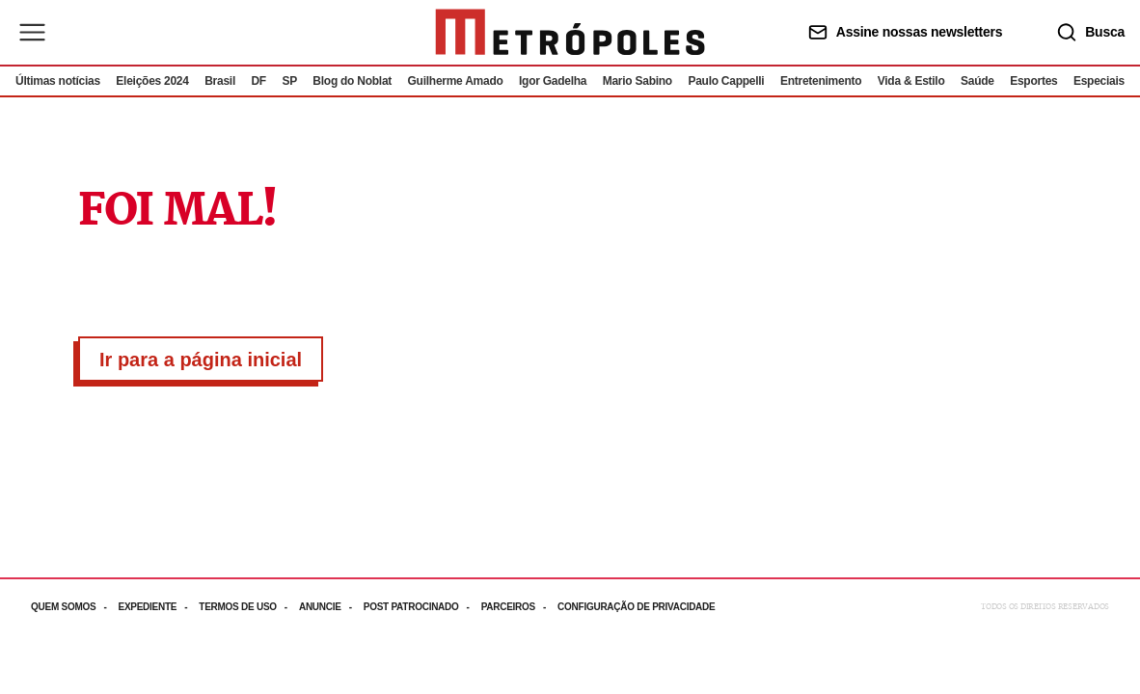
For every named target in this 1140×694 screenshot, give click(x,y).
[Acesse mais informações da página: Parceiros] (519, 606)
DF (258, 81)
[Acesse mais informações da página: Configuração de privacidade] (638, 606)
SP (289, 81)
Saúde (977, 81)
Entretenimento (820, 81)
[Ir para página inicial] (570, 32)
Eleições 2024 (152, 81)
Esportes (1033, 81)
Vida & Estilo (911, 81)
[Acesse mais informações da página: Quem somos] (74, 606)
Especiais (1099, 81)
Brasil (219, 81)
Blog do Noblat (352, 81)
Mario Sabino (637, 81)
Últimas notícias (57, 81)
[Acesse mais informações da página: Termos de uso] (249, 606)
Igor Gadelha (552, 81)
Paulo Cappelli (726, 81)
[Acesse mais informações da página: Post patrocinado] (422, 606)
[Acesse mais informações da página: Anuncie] (331, 606)
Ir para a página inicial (200, 359)
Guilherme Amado (455, 81)
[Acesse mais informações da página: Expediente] (158, 606)
